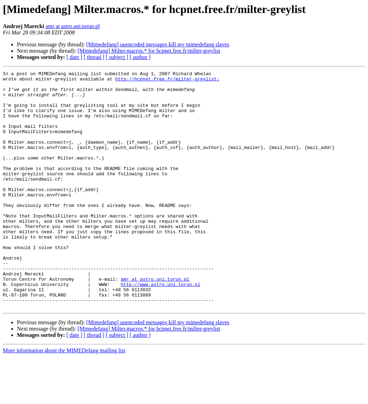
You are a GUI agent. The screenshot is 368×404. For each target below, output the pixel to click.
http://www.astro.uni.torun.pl (160, 327)
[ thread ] (94, 57)
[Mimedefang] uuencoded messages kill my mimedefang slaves (157, 44)
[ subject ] (117, 57)
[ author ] (140, 57)
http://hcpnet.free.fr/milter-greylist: (167, 81)
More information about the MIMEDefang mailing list (64, 398)
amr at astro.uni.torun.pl (72, 26)
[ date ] (74, 57)
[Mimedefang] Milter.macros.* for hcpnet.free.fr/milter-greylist (148, 51)
